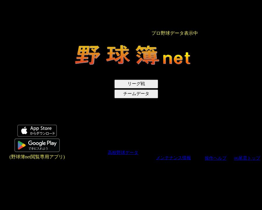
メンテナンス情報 (173, 157)
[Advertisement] (33, 89)
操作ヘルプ (215, 158)
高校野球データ (123, 152)
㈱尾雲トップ (247, 158)
